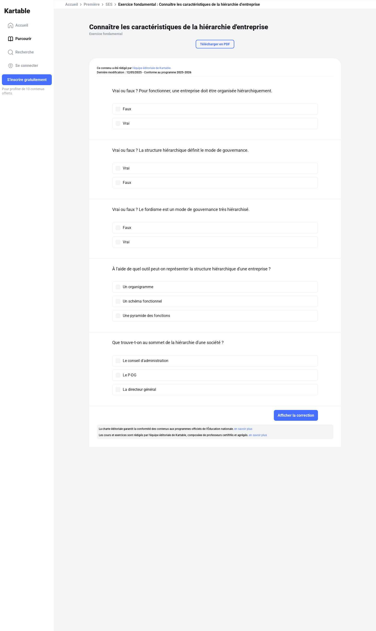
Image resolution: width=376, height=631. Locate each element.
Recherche (21, 52)
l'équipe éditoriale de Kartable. (151, 68)
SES (109, 4)
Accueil (18, 25)
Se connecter (23, 66)
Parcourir (19, 39)
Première (92, 4)
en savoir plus (243, 429)
